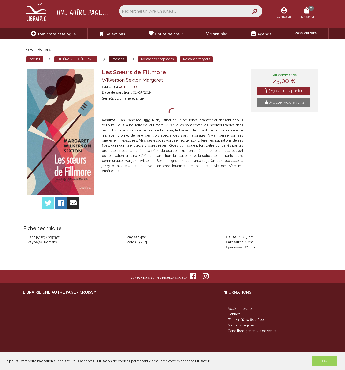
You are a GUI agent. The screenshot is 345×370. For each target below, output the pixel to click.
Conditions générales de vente (252, 331)
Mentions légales (241, 325)
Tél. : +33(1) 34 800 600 (246, 320)
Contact (234, 314)
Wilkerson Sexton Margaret (132, 80)
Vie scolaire (217, 34)
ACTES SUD (128, 87)
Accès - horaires (240, 309)
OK (324, 361)
